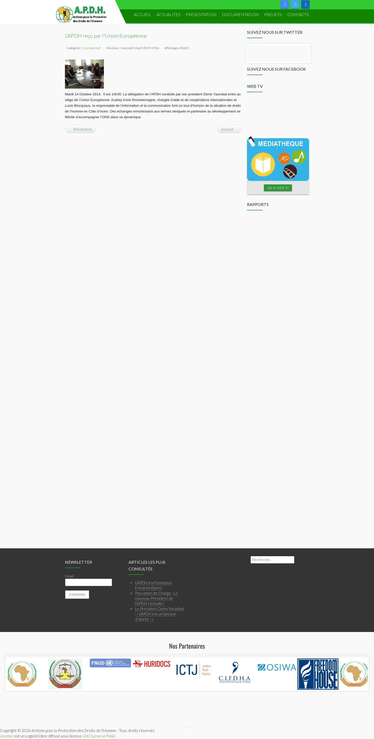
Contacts (298, 14)
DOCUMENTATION (240, 14)
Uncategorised (91, 48)
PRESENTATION (201, 14)
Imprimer (197, 48)
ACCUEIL (142, 14)
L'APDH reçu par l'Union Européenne (106, 35)
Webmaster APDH (187, 727)
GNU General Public (99, 736)
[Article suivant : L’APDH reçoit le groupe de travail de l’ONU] (229, 129)
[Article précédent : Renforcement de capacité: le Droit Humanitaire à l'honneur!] (80, 129)
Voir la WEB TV (278, 188)
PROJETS (273, 14)
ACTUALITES (168, 14)
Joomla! (6, 736)
